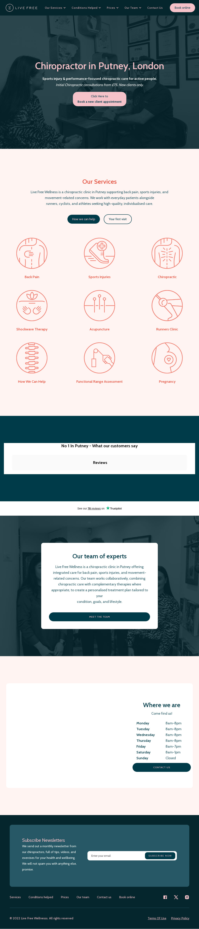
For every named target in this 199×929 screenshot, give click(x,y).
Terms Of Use (157, 918)
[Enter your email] (132, 855)
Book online (182, 7)
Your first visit (118, 219)
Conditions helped (41, 897)
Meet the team (99, 616)
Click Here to (100, 98)
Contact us (161, 767)
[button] (55, 8)
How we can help (83, 219)
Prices (65, 897)
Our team (83, 897)
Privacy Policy (180, 918)
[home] (21, 8)
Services (15, 897)
